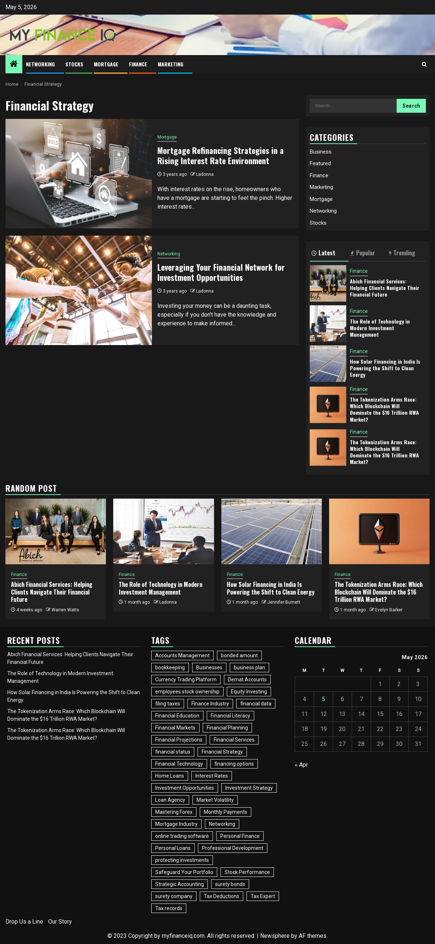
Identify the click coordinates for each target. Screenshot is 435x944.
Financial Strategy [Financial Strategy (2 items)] (222, 752)
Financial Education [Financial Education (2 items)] (177, 716)
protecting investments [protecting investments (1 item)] (182, 860)
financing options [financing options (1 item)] (234, 764)
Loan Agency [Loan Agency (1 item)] (170, 800)
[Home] (14, 64)
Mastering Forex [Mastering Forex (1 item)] (173, 812)
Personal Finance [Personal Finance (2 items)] (240, 836)
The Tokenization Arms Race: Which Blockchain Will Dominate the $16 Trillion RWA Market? (384, 409)
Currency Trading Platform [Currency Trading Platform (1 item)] (186, 679)
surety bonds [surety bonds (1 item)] (230, 884)
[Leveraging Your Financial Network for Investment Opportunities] (78, 290)
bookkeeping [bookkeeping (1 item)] (170, 667)
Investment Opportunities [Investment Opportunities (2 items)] (184, 788)
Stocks (74, 64)
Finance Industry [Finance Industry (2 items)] (210, 704)
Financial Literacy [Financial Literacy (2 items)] (230, 716)
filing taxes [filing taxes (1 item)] (167, 704)
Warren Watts (65, 609)
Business (321, 151)
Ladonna (205, 174)
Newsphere (275, 935)
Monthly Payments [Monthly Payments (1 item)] (225, 812)
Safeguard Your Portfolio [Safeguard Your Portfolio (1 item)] (184, 872)
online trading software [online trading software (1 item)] (182, 836)
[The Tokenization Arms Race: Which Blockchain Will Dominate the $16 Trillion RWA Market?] (328, 405)
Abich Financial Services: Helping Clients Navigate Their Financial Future (384, 287)
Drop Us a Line (24, 921)
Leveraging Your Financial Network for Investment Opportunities (221, 272)
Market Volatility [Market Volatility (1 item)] (215, 800)
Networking (40, 64)
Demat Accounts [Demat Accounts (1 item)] (247, 679)
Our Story (60, 921)
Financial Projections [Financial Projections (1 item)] (178, 740)
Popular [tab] (362, 252)
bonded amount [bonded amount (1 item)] (239, 655)
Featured (320, 163)
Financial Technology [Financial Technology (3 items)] (179, 764)
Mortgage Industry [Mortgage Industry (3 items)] (176, 824)
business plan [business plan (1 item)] (249, 667)
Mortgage (106, 64)
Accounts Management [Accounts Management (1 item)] (182, 655)
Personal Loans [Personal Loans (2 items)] (173, 848)
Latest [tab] (323, 252)
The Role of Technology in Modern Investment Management (380, 327)
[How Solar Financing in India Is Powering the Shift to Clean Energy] (328, 363)
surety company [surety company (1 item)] (173, 896)
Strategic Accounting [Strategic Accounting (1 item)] (179, 884)
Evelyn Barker (388, 609)
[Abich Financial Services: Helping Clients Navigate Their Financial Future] (328, 283)
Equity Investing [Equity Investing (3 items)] (249, 692)
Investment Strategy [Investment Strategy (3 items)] (249, 788)
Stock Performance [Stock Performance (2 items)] (247, 872)
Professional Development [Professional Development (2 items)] (232, 848)
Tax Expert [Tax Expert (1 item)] (263, 896)
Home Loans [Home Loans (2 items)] (169, 776)
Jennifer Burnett (283, 602)
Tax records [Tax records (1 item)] (168, 908)
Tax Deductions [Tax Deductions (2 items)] (221, 896)
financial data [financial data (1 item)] (255, 704)
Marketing (170, 64)
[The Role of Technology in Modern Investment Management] (328, 323)
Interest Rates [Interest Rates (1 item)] (211, 776)
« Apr (301, 764)
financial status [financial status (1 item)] (172, 752)
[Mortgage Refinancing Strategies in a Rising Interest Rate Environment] (78, 173)
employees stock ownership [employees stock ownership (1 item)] (187, 692)
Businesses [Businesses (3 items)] (209, 667)
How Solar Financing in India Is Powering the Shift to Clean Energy (385, 367)
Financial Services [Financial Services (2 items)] (234, 740)
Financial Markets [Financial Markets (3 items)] (175, 728)
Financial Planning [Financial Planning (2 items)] (227, 728)
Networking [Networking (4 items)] (222, 824)
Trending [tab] (402, 252)
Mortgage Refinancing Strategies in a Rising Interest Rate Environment (220, 155)
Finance (138, 64)
